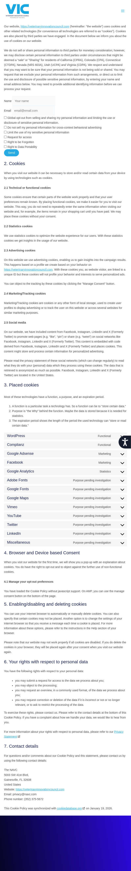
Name (7, 101)
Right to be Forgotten (19, 142)
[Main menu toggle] (123, 11)
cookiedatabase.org (69, 808)
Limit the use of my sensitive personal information (36, 132)
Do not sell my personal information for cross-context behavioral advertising (53, 127)
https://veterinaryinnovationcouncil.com (45, 26)
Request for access (18, 137)
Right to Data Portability (20, 146)
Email (7, 110)
